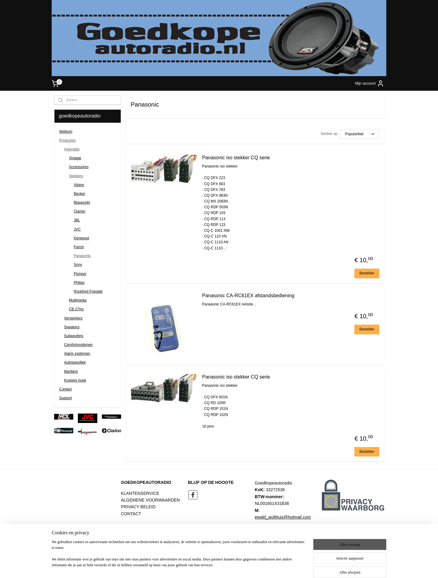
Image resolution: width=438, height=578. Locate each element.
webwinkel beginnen (235, 567)
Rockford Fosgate (88, 291)
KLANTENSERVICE (140, 493)
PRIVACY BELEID (138, 506)
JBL (77, 220)
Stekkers (76, 176)
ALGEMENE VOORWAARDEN (150, 500)
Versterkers (73, 318)
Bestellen (366, 273)
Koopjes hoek (75, 380)
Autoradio (72, 149)
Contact (65, 389)
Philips (79, 282)
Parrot (79, 247)
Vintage (75, 158)
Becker (79, 194)
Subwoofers (73, 336)
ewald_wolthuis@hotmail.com (283, 517)
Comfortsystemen (78, 345)
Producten (67, 140)
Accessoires (79, 167)
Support (65, 398)
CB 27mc (76, 309)
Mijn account (369, 83)
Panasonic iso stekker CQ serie (236, 157)
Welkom (65, 131)
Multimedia (78, 300)
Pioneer (80, 274)
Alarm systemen (77, 353)
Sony (78, 265)
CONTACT (131, 513)
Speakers (72, 327)
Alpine (79, 185)
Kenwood (81, 238)
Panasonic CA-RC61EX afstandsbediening (248, 295)
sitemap (204, 567)
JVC (77, 229)
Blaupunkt (82, 202)
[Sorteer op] (359, 134)
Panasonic (82, 256)
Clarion (79, 211)
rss (215, 567)
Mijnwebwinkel (282, 567)
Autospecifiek (75, 362)
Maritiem (71, 371)
